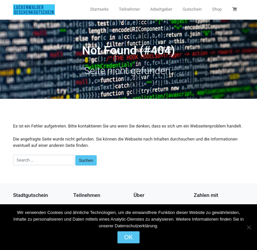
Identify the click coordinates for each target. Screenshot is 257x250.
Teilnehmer (129, 9)
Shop (217, 9)
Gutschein (192, 9)
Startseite (99, 9)
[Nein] (248, 227)
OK (128, 237)
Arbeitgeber (161, 9)
